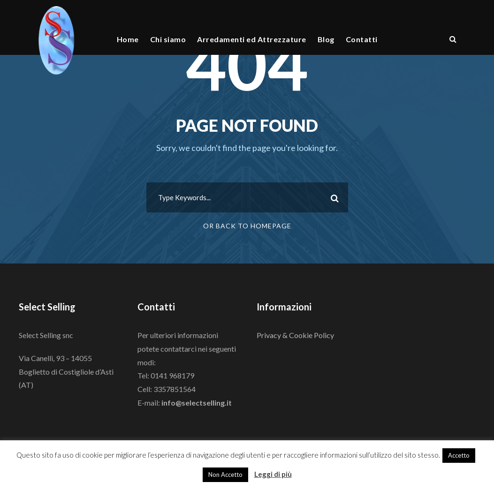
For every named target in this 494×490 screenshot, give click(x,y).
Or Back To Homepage (247, 226)
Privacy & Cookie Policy (295, 335)
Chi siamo (168, 39)
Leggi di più (273, 474)
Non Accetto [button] (225, 474)
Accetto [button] (459, 455)
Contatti (362, 39)
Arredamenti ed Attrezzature (251, 39)
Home (128, 39)
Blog (326, 39)
